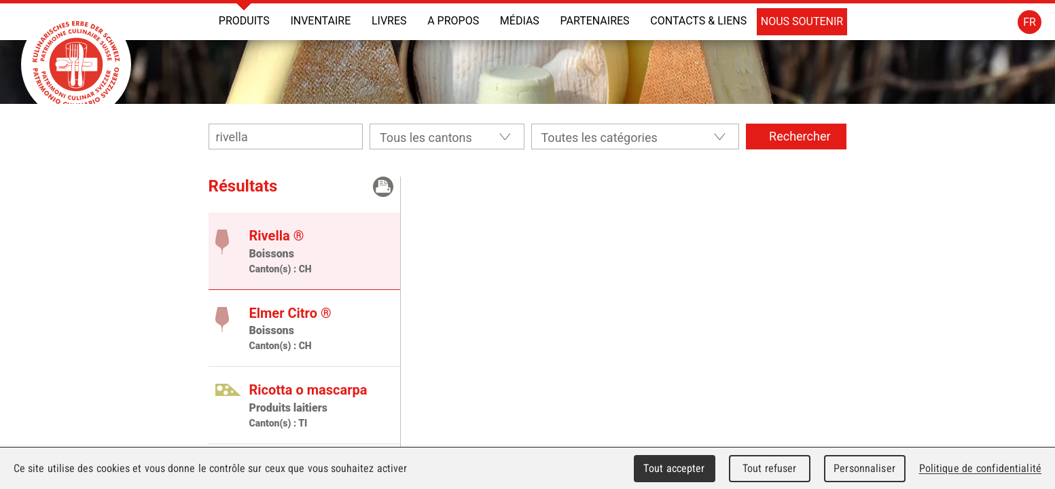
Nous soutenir (802, 21)
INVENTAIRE (320, 20)
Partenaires (594, 20)
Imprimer (383, 187)
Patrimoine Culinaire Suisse (76, 65)
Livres (389, 20)
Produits (244, 20)
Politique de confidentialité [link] (980, 468)
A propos (453, 20)
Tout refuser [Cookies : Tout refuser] (770, 468)
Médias (519, 20)
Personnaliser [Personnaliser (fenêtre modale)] (864, 468)
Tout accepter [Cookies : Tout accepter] (673, 468)
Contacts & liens (698, 20)
